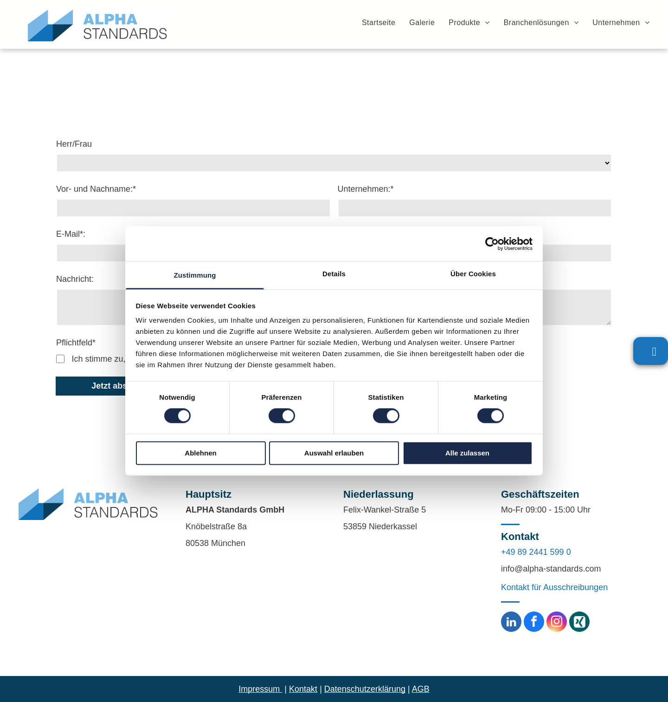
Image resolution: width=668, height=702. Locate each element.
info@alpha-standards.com (551, 568)
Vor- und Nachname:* (96, 189)
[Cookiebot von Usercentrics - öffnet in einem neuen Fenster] (492, 244)
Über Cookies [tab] (473, 274)
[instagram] (556, 622)
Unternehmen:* (366, 189)
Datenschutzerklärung (364, 689)
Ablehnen (200, 453)
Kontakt (303, 689)
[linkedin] (511, 622)
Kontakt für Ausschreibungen (554, 587)
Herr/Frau (74, 144)
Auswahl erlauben (334, 453)
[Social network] (579, 622)
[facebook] (534, 622)
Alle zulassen (467, 453)
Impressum (259, 689)
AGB (421, 689)
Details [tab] (334, 274)
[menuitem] (371, 22)
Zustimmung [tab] (195, 275)
